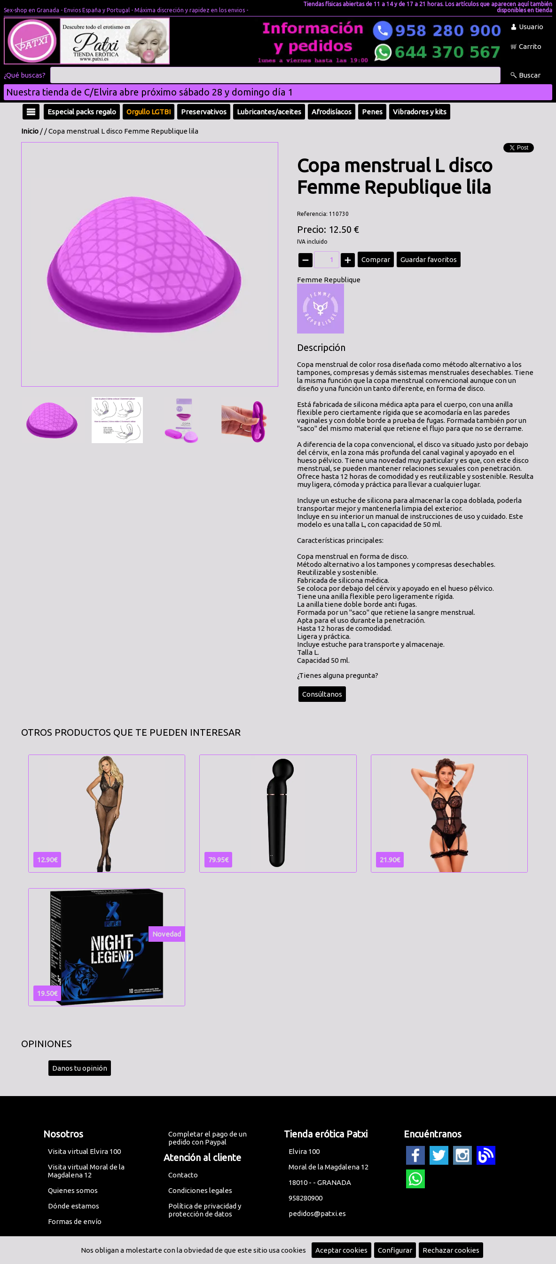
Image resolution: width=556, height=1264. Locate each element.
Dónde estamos (73, 1206)
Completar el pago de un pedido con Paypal (207, 1138)
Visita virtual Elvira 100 (84, 1151)
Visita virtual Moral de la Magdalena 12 (86, 1171)
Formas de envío (75, 1221)
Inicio (30, 131)
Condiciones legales (200, 1190)
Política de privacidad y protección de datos (204, 1210)
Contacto (183, 1175)
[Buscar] (275, 75)
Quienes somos (73, 1190)
